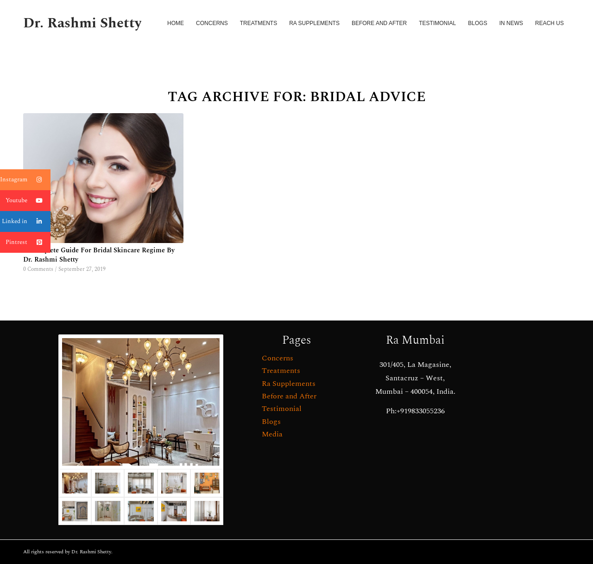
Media (272, 434)
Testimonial (282, 408)
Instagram (25, 179)
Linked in (26, 221)
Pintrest (28, 242)
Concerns (277, 358)
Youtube (28, 200)
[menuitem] (175, 23)
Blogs (271, 421)
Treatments (281, 370)
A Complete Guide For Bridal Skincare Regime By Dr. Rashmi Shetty (99, 255)
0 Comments (38, 269)
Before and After (289, 396)
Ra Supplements (288, 383)
